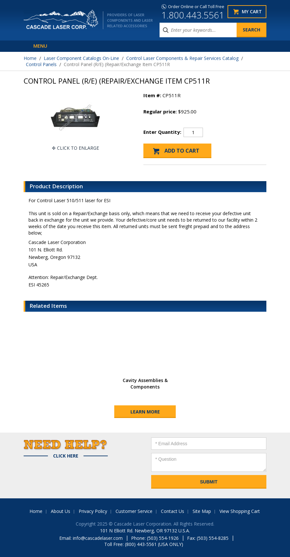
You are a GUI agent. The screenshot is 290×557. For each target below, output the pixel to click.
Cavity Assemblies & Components (145, 383)
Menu (40, 45)
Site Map (202, 511)
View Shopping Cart (239, 511)
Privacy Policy (93, 511)
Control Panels (41, 64)
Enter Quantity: (162, 132)
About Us (60, 511)
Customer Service (134, 511)
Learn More (145, 412)
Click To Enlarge (78, 148)
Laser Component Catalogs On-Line (81, 58)
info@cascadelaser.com (98, 538)
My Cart (252, 11)
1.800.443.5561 (193, 15)
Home (30, 58)
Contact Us (172, 511)
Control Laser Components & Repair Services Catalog (182, 58)
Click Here (65, 456)
